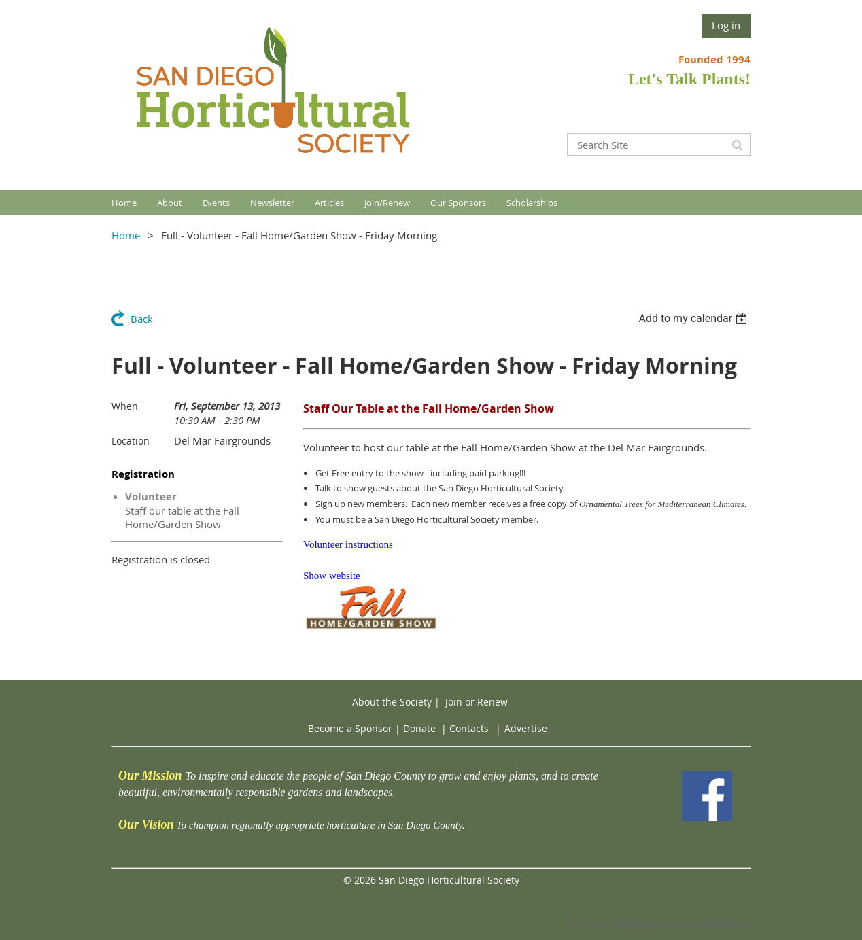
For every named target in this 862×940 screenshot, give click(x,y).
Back (142, 319)
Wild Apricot (638, 924)
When (124, 406)
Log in (726, 25)
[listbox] (694, 318)
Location (130, 440)
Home (125, 235)
